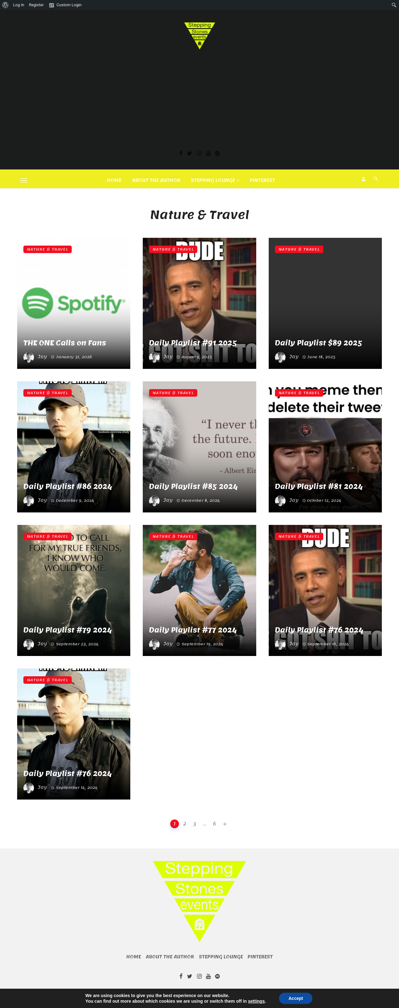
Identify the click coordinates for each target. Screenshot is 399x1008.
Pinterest (262, 180)
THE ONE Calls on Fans (64, 343)
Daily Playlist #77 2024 (193, 630)
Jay (42, 356)
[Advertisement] (199, 96)
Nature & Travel (47, 249)
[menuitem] (5, 5)
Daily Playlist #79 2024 (67, 630)
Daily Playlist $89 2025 (318, 343)
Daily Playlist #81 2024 (319, 487)
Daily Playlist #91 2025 (193, 343)
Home (114, 180)
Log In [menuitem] (18, 4)
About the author (156, 180)
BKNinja (203, 994)
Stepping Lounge (213, 180)
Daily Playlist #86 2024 (67, 487)
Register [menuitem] (36, 4)
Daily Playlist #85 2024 (193, 487)
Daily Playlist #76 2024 (319, 630)
